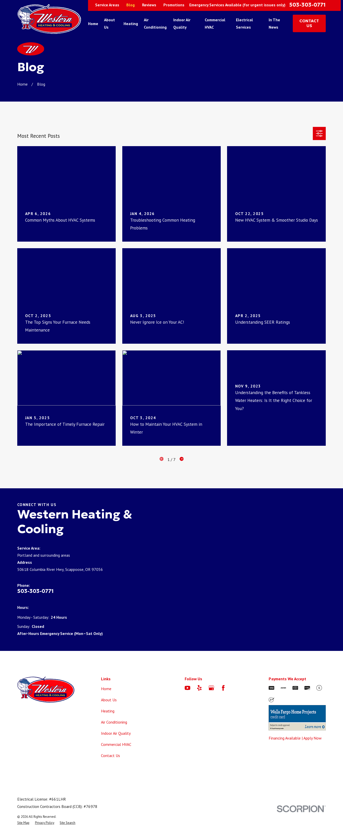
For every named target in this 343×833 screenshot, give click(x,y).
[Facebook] (223, 688)
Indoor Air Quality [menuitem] (182, 23)
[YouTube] (187, 688)
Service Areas (107, 4)
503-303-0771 (307, 5)
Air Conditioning (114, 722)
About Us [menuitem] (109, 23)
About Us (109, 699)
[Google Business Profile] (211, 688)
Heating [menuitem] (131, 23)
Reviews (149, 4)
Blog (130, 4)
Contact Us (110, 755)
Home (106, 688)
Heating (107, 710)
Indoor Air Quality (116, 733)
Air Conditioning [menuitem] (155, 23)
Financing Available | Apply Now (295, 738)
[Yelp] (199, 688)
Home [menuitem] (93, 23)
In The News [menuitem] (274, 23)
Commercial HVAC (116, 744)
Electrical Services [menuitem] (244, 23)
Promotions (173, 4)
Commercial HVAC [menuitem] (215, 23)
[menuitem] (23, 823)
